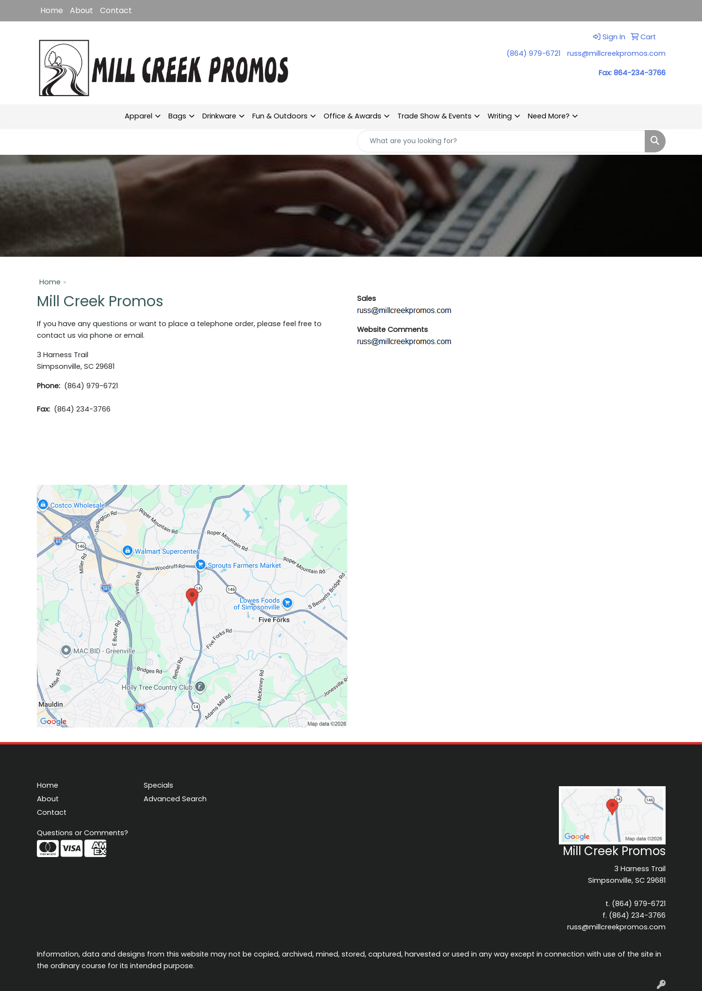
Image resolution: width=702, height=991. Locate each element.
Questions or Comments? (82, 833)
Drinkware (219, 116)
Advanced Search (175, 799)
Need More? (549, 116)
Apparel (138, 116)
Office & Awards (352, 116)
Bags (177, 116)
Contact (116, 10)
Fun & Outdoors (280, 116)
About (81, 10)
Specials (158, 785)
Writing (500, 116)
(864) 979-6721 (533, 53)
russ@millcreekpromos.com (616, 53)
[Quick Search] (501, 141)
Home (51, 10)
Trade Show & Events (434, 116)
